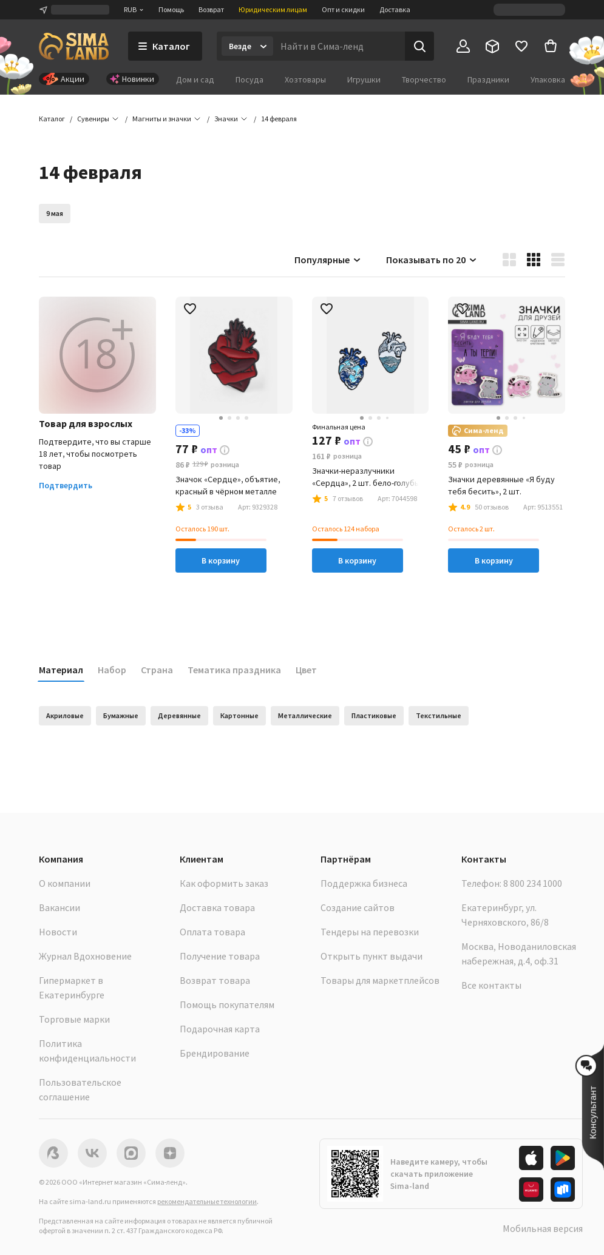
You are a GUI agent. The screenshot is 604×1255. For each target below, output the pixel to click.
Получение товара (220, 956)
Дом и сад (195, 79)
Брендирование (214, 1053)
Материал (61, 670)
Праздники (488, 79)
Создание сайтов (358, 907)
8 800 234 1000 (532, 883)
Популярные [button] (328, 260)
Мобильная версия (543, 1228)
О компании (64, 883)
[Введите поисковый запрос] (339, 46)
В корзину (221, 560)
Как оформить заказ (224, 883)
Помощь (171, 9)
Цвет (306, 670)
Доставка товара (217, 907)
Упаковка (548, 79)
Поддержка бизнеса (364, 883)
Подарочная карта (220, 1029)
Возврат (211, 9)
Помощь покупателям (227, 1004)
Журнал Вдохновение (85, 956)
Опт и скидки (343, 9)
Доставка (394, 9)
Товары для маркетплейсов (380, 980)
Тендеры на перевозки (370, 932)
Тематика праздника (234, 670)
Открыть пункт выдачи (371, 956)
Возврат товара (215, 980)
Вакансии (59, 907)
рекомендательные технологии (207, 1201)
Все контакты (491, 985)
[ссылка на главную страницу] (74, 46)
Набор (112, 670)
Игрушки (364, 79)
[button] (279, 119)
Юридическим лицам (273, 9)
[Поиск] (419, 46)
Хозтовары (305, 79)
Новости (58, 932)
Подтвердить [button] (65, 485)
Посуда (249, 79)
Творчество (424, 79)
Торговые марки (74, 1019)
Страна (157, 670)
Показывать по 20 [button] (432, 260)
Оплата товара (212, 932)
